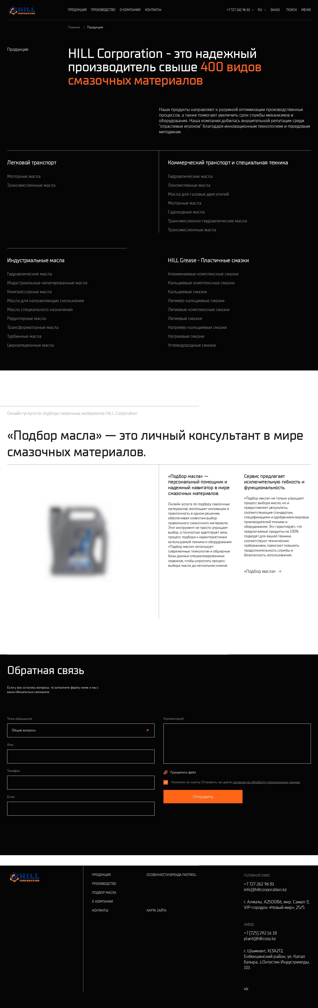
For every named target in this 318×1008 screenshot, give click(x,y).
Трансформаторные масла (33, 327)
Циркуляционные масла (30, 345)
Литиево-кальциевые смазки (196, 300)
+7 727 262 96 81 (238, 10)
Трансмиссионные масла (31, 185)
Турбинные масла (24, 336)
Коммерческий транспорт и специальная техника (228, 162)
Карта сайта (156, 910)
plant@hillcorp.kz (260, 938)
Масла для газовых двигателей (198, 194)
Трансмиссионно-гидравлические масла (207, 220)
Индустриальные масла (36, 260)
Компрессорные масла (29, 291)
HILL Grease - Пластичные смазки (208, 260)
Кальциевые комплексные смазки (201, 282)
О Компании (130, 10)
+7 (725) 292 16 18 (260, 933)
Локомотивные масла (189, 185)
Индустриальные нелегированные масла (47, 282)
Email (11, 797)
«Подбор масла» (262, 571)
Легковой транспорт (31, 162)
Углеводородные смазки (192, 345)
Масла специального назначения (40, 309)
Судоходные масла (186, 212)
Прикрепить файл (183, 772)
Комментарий (173, 719)
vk (246, 988)
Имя (10, 745)
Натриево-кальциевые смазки (197, 327)
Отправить (203, 796)
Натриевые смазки (186, 336)
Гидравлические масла (190, 176)
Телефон (13, 771)
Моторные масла (24, 176)
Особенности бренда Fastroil (171, 875)
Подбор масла (104, 893)
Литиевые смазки (185, 318)
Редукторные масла (26, 318)
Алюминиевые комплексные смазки (203, 273)
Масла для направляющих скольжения (45, 300)
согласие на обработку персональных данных (266, 782)
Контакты (153, 10)
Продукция (77, 10)
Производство (103, 10)
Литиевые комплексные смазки (199, 309)
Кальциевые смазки (187, 291)
